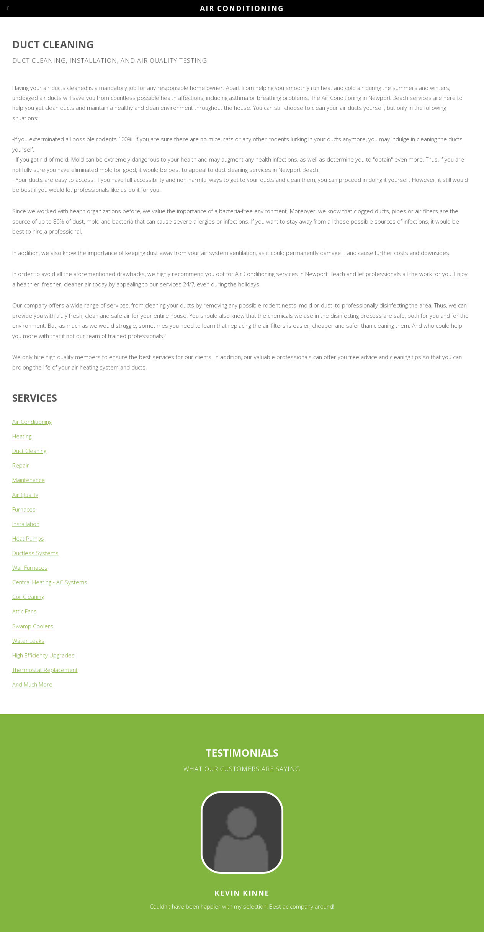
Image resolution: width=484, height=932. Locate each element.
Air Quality (25, 495)
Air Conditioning (32, 421)
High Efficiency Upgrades (43, 655)
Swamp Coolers (32, 626)
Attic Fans (24, 611)
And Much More (32, 684)
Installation (25, 524)
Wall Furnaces (29, 567)
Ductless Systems (35, 553)
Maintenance (28, 480)
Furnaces (24, 509)
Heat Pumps (28, 538)
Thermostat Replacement (45, 670)
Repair (20, 465)
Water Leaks (28, 640)
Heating (21, 436)
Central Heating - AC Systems (49, 582)
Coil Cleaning (28, 596)
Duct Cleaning (29, 451)
